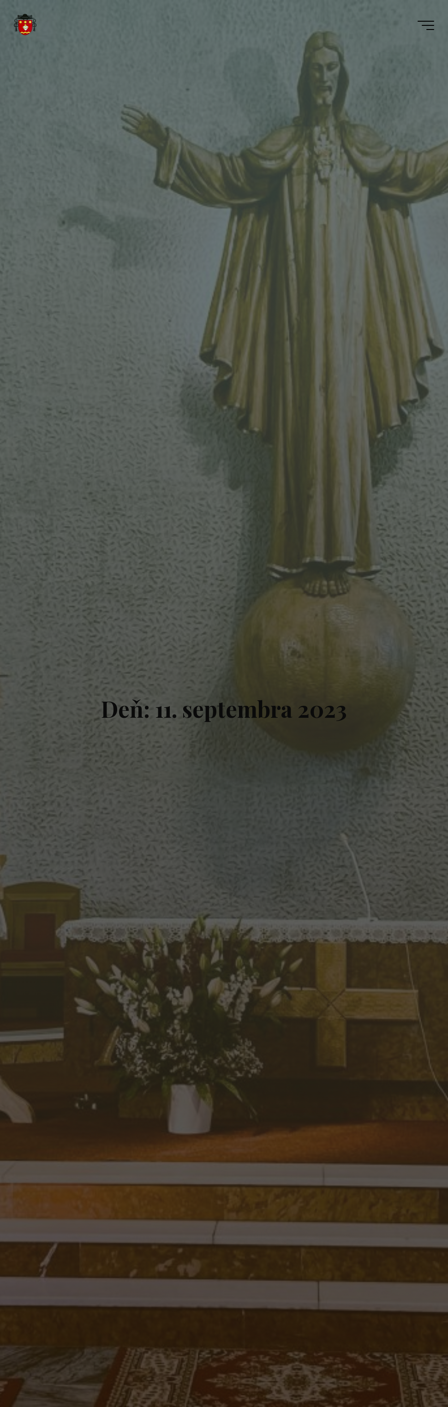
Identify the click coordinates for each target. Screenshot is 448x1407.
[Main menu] (426, 25)
